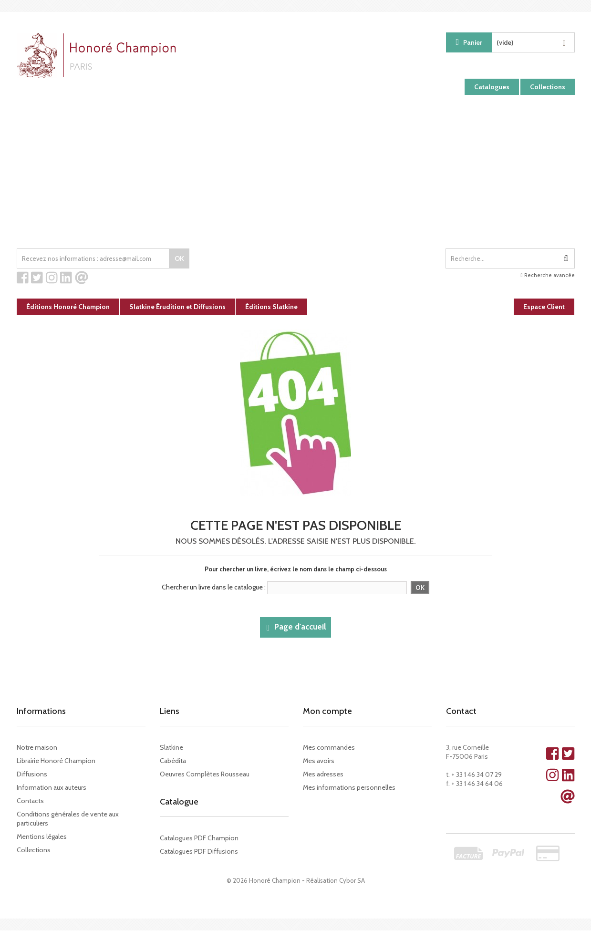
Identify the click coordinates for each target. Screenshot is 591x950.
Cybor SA (352, 880)
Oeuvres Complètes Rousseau (204, 774)
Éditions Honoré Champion (68, 306)
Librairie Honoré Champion (56, 760)
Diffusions (32, 774)
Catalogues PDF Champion (199, 838)
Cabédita (173, 760)
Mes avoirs (318, 760)
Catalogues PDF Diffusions (199, 851)
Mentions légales (42, 836)
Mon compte (327, 711)
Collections (547, 87)
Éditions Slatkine (271, 306)
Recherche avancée (547, 275)
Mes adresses (323, 774)
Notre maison (37, 747)
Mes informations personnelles (349, 787)
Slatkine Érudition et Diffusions (177, 306)
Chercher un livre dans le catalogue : (214, 587)
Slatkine (171, 747)
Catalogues (491, 87)
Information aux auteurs (51, 787)
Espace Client (544, 306)
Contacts (30, 800)
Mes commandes (329, 747)
